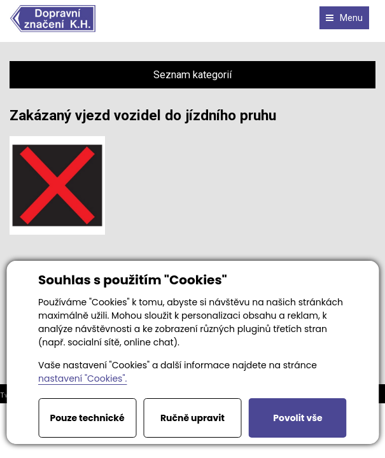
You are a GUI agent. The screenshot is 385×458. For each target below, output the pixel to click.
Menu (344, 18)
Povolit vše (297, 418)
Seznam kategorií (192, 75)
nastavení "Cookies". (82, 378)
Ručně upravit (192, 418)
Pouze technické (87, 418)
